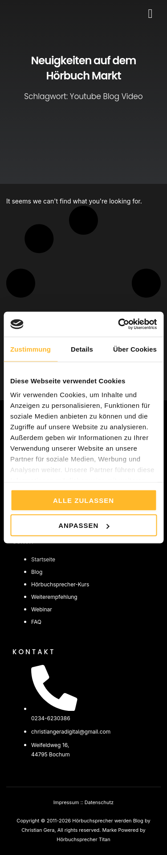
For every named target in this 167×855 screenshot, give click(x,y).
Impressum (66, 802)
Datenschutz (99, 802)
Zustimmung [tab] (30, 349)
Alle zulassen (83, 500)
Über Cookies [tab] (135, 349)
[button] (150, 13)
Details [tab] (82, 349)
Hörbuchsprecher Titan (83, 839)
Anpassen (83, 525)
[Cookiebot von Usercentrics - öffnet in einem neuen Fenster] (119, 324)
